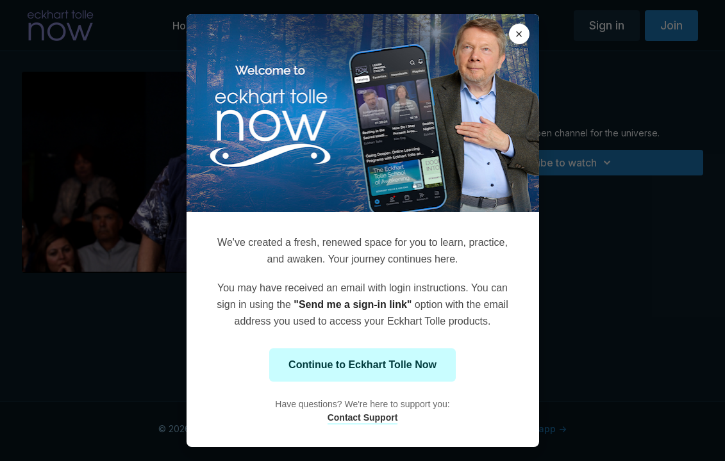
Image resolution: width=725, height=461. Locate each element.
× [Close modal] (519, 34)
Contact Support (363, 417)
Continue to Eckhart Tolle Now (362, 364)
